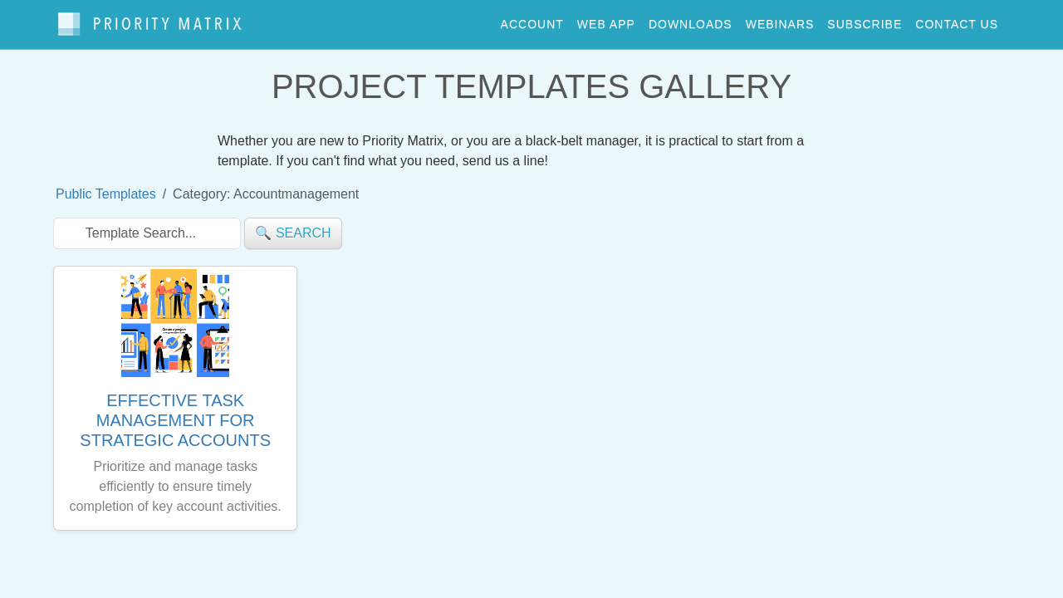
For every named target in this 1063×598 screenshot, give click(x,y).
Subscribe (864, 20)
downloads (690, 20)
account (532, 20)
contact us (956, 20)
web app (606, 20)
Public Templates (106, 186)
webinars (780, 20)
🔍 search (293, 225)
